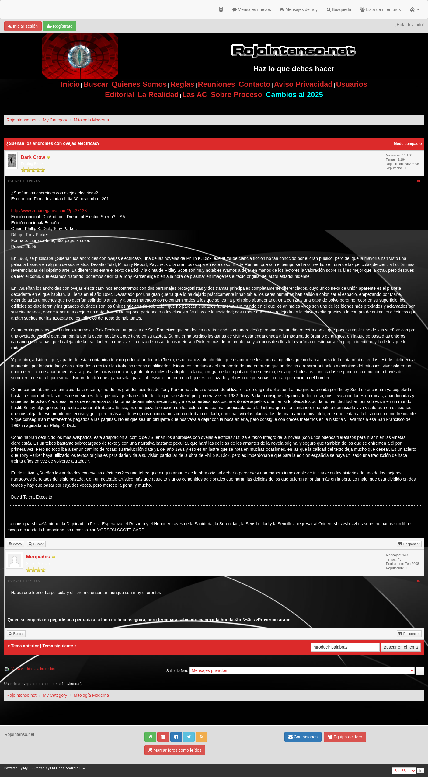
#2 (418, 581)
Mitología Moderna (91, 119)
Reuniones (216, 84)
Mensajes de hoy (299, 9)
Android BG (75, 768)
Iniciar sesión (23, 26)
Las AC (194, 94)
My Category (55, 119)
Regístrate (59, 26)
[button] (414, 9)
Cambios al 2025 (294, 94)
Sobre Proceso (236, 94)
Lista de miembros (380, 9)
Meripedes (38, 556)
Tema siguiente (57, 645)
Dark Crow (33, 157)
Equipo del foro (345, 736)
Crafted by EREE (45, 768)
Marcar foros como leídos (175, 750)
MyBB (27, 768)
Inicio (70, 84)
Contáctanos (303, 736)
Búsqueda (339, 9)
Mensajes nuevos (251, 9)
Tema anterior (25, 645)
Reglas (182, 84)
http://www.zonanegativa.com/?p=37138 (49, 210)
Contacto (254, 84)
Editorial (119, 94)
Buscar (95, 84)
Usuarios (351, 84)
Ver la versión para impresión (33, 668)
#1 (418, 181)
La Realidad (158, 94)
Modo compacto (408, 144)
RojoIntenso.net (22, 119)
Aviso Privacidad (303, 84)
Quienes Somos (139, 84)
